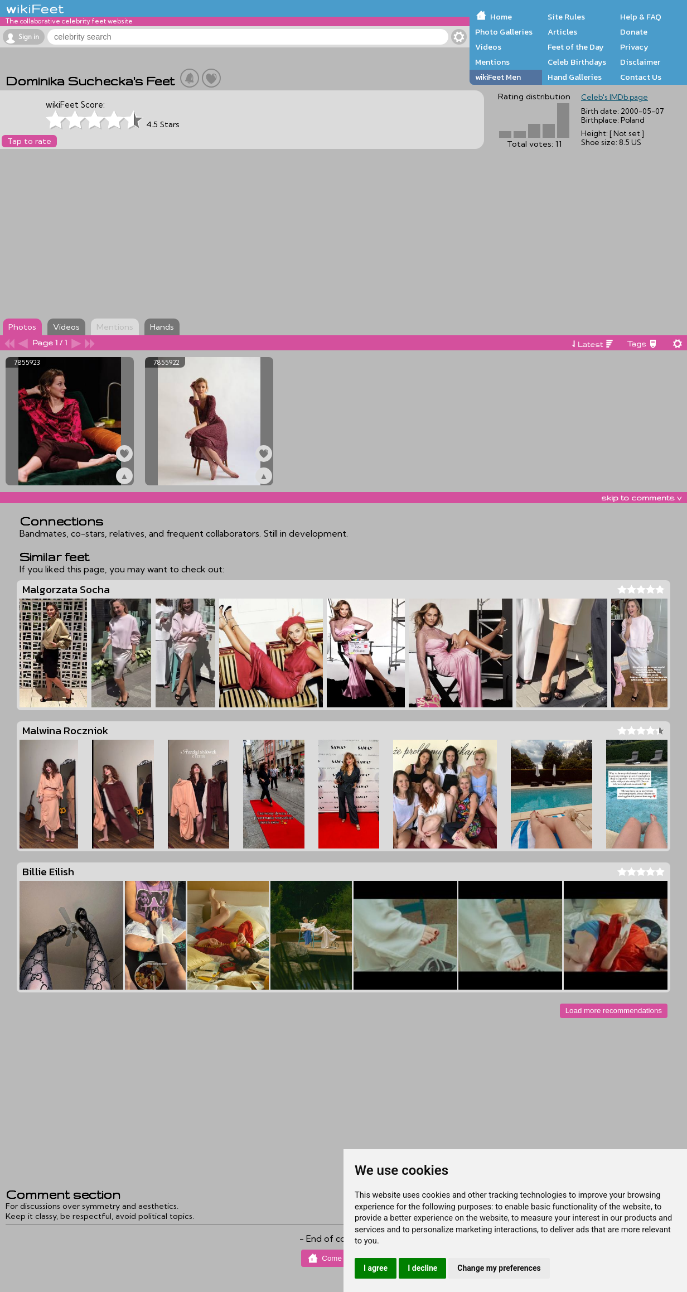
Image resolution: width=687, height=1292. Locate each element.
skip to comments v (641, 497)
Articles (562, 32)
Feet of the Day (576, 47)
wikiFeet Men (498, 77)
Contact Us (640, 77)
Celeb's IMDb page (614, 97)
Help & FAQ (640, 17)
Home (501, 17)
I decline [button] (422, 1268)
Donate (633, 32)
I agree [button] (376, 1268)
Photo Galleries (504, 32)
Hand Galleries (575, 77)
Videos (488, 47)
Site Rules (566, 17)
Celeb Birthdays (577, 62)
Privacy (634, 47)
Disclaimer (640, 62)
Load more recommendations (613, 1010)
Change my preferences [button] (498, 1268)
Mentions (492, 62)
